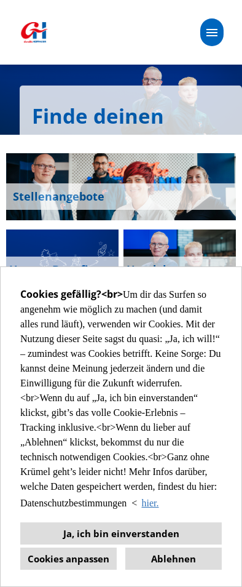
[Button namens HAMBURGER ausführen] (212, 32)
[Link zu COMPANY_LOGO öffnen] (33, 32)
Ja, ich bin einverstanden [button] (121, 533)
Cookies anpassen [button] (68, 559)
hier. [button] (150, 503)
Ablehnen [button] (173, 559)
